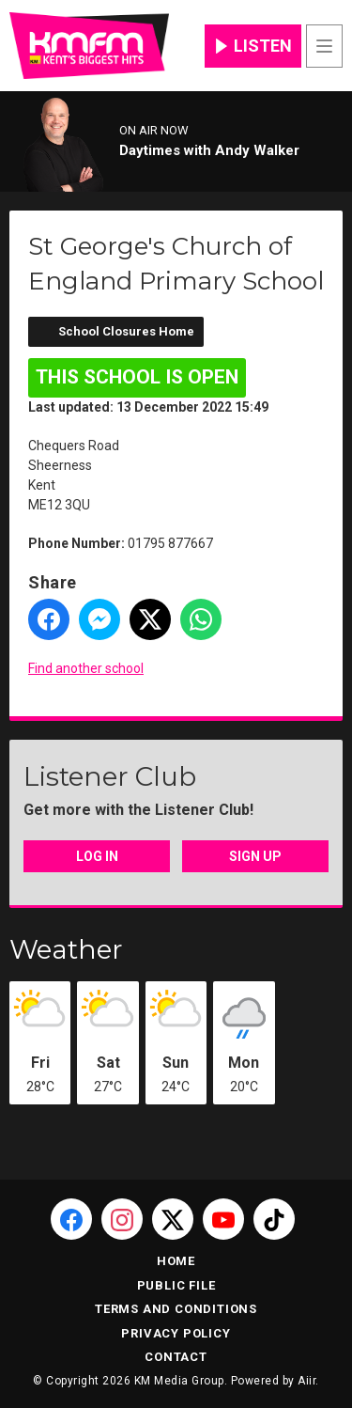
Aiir (306, 1380)
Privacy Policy (175, 1333)
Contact (176, 1357)
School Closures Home (126, 331)
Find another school (86, 668)
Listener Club (109, 776)
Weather (66, 949)
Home (176, 1261)
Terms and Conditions (176, 1309)
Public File (176, 1285)
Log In (97, 856)
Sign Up (255, 856)
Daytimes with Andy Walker (209, 150)
